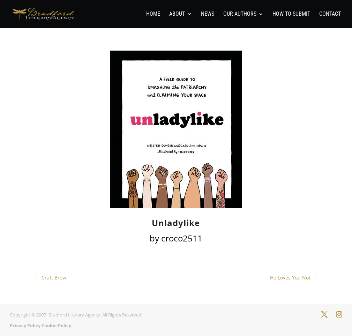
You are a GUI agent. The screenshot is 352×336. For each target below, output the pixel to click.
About (177, 14)
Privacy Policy (25, 325)
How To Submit (291, 14)
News (207, 14)
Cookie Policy (56, 325)
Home (153, 14)
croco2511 (181, 238)
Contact (330, 14)
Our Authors (239, 14)
